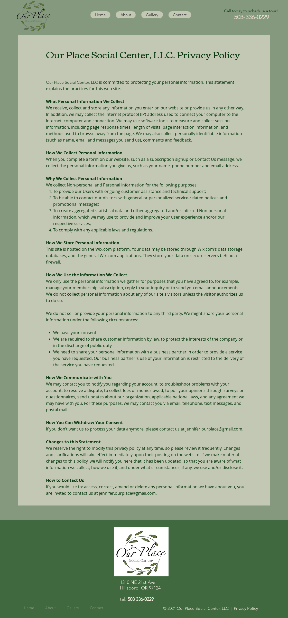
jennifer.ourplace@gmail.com (213, 429)
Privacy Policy (246, 608)
